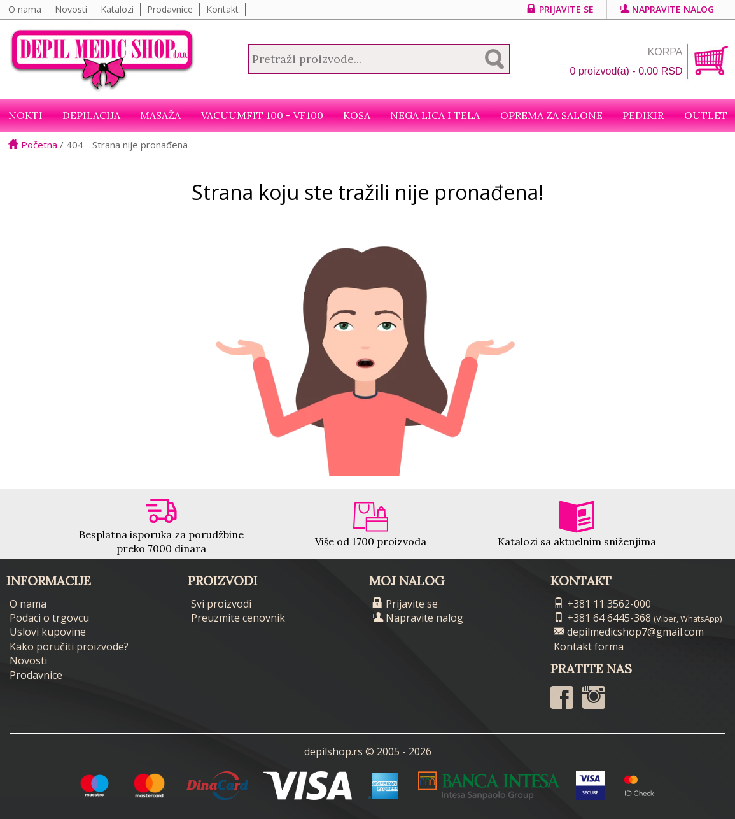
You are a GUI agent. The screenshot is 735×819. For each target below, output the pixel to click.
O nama (24, 9)
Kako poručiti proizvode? (69, 646)
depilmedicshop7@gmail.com (629, 632)
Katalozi (117, 9)
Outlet (705, 115)
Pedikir (643, 115)
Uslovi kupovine (48, 632)
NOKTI (25, 115)
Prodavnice (170, 9)
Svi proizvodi (221, 604)
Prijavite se (560, 9)
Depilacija (91, 115)
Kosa (356, 115)
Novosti (71, 9)
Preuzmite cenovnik (238, 618)
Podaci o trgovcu (49, 618)
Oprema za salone (551, 115)
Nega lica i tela (435, 115)
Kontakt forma (589, 646)
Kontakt (222, 9)
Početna (32, 144)
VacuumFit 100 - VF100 (262, 115)
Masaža (160, 115)
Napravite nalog (667, 9)
